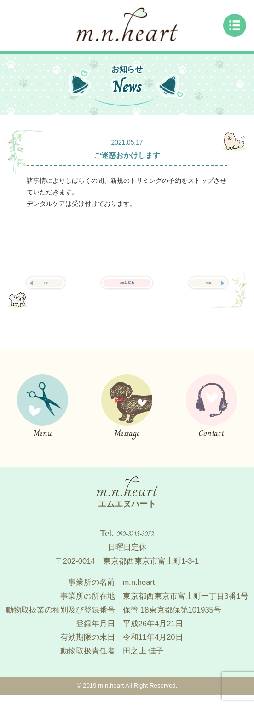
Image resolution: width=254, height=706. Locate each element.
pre (46, 288)
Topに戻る (127, 288)
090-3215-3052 (135, 542)
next (208, 288)
